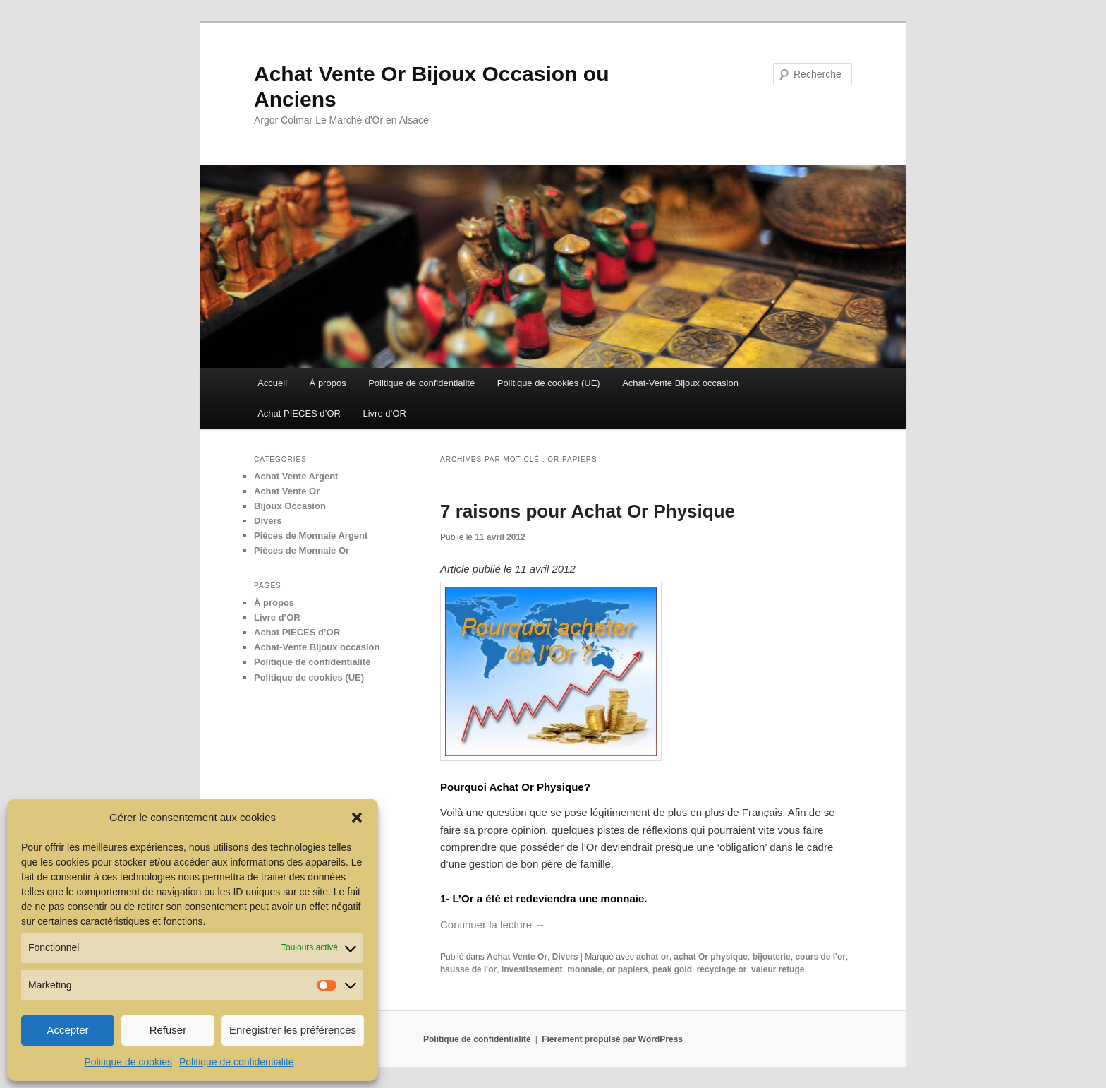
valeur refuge (777, 969)
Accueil (272, 383)
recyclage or (722, 969)
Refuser (168, 1030)
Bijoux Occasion (290, 506)
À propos (328, 383)
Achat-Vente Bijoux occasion (680, 383)
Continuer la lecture (492, 925)
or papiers (627, 969)
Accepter (67, 1030)
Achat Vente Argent (296, 476)
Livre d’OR (384, 413)
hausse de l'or (468, 969)
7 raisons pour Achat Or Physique (587, 511)
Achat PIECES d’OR (299, 413)
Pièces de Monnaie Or (301, 550)
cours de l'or (820, 957)
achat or (652, 957)
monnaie (584, 969)
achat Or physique (711, 957)
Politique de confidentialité (236, 1062)
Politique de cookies (128, 1062)
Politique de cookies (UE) (548, 383)
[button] (357, 818)
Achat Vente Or (517, 957)
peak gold (672, 969)
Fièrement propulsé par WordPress (612, 1039)
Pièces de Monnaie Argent (310, 535)
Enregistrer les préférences (292, 1030)
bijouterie (772, 957)
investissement (532, 969)
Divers (565, 957)
